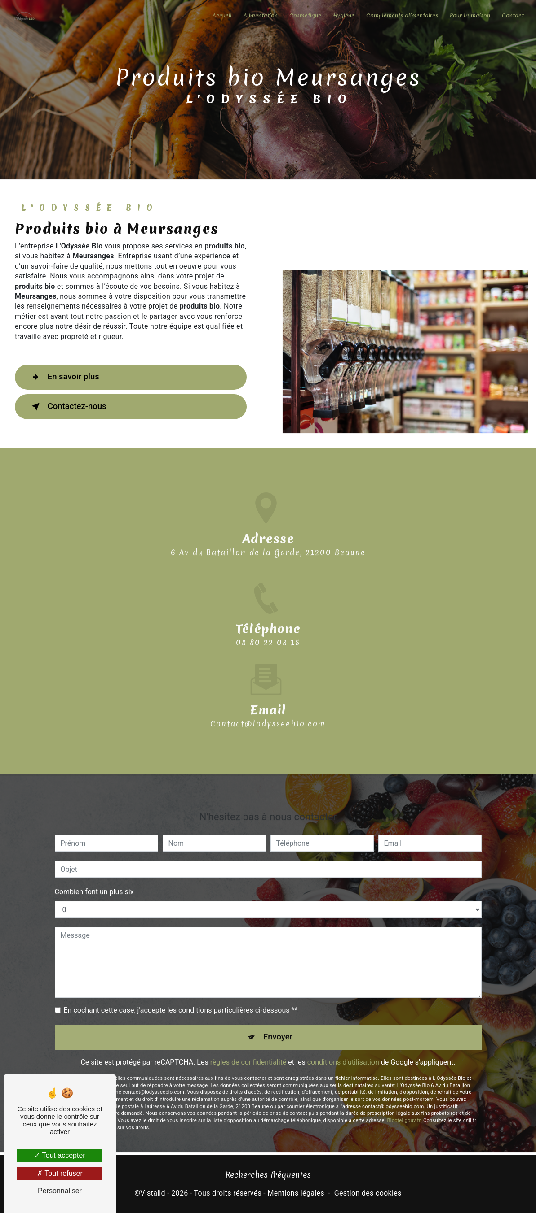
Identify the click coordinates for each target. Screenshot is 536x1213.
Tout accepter (59, 1155)
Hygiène (343, 15)
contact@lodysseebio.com (268, 712)
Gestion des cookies (368, 1193)
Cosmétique (304, 15)
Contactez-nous (69, 406)
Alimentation (260, 15)
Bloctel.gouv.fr (404, 1110)
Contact (512, 15)
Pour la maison (469, 15)
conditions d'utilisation (343, 1052)
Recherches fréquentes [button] (268, 1175)
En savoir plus (65, 377)
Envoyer (278, 1026)
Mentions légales (295, 1193)
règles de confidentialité (248, 1052)
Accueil (221, 15)
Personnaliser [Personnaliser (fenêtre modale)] (60, 1191)
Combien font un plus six (94, 881)
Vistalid (152, 1193)
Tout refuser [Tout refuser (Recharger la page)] (60, 1173)
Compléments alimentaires (401, 15)
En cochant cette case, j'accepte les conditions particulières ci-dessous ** (181, 999)
